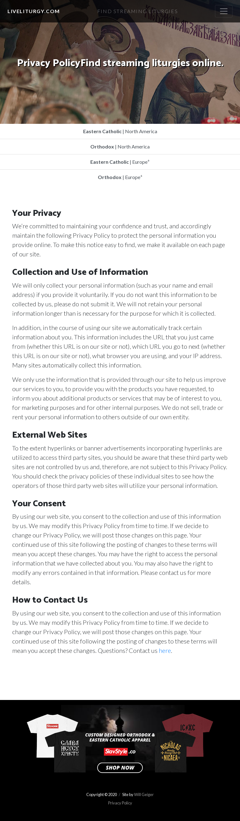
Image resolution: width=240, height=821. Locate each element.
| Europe (120, 161)
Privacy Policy (120, 802)
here (165, 650)
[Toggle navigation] (223, 11)
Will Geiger (144, 794)
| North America (120, 131)
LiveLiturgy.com (34, 11)
